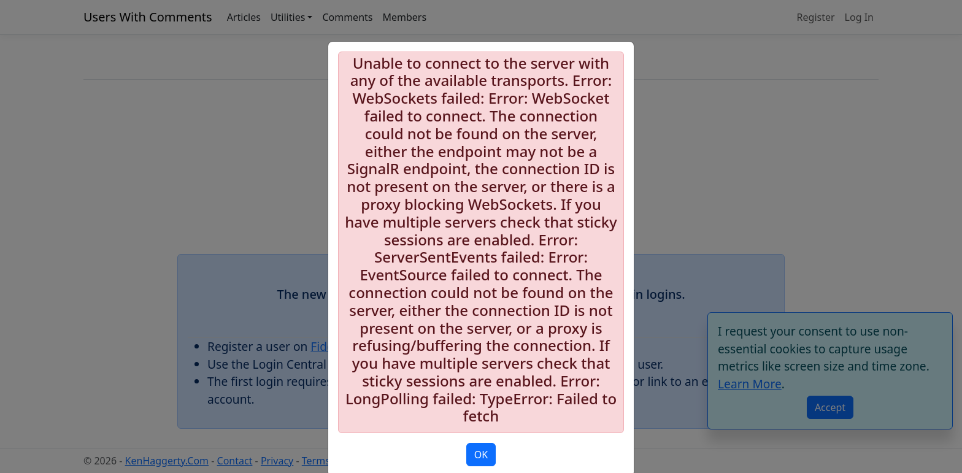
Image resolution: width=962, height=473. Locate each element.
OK (481, 454)
